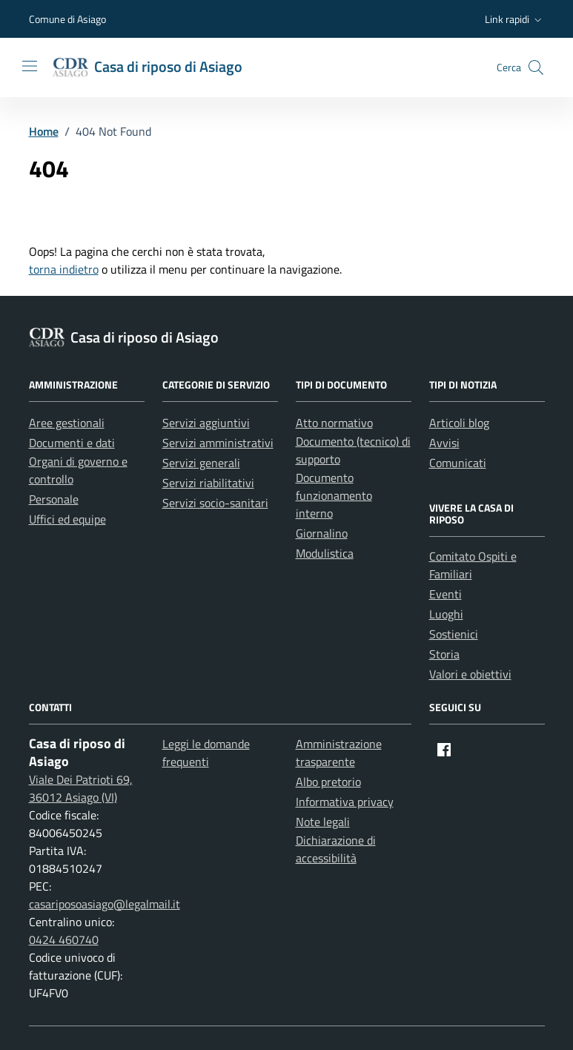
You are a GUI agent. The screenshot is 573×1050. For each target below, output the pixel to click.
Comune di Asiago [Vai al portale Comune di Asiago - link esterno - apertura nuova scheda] (67, 19)
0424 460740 (64, 939)
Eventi (445, 594)
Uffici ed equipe (67, 519)
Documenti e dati (72, 443)
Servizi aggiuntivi (206, 423)
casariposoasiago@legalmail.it (104, 904)
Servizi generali (201, 463)
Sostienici (453, 634)
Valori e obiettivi (470, 674)
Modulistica (325, 553)
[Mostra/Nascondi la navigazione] (30, 66)
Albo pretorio (328, 781)
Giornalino (322, 533)
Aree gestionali (67, 423)
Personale (54, 499)
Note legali (323, 822)
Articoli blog (459, 423)
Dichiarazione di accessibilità (336, 849)
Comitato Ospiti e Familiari (473, 565)
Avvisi (444, 443)
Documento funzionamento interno (334, 495)
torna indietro (64, 269)
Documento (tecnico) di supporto (353, 450)
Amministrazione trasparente (339, 752)
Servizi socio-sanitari (215, 503)
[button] (515, 19)
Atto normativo (334, 423)
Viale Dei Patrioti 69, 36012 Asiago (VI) (81, 788)
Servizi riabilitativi (208, 483)
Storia (444, 654)
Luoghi (446, 614)
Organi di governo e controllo (78, 470)
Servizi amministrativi (218, 443)
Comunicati (457, 463)
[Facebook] (444, 750)
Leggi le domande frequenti (206, 752)
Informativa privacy (345, 801)
